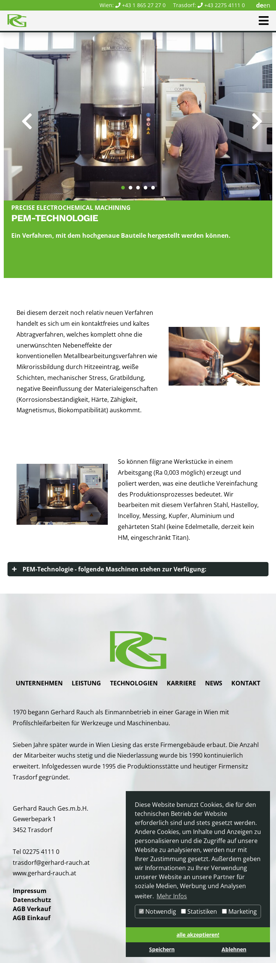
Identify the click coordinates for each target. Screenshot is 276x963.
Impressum (30, 891)
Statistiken (199, 911)
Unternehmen (39, 683)
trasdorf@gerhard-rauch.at (51, 862)
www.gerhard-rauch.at (44, 873)
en (266, 5)
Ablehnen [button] (234, 949)
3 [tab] (138, 184)
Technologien (134, 683)
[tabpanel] (138, 116)
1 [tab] (123, 184)
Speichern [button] (162, 949)
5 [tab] (153, 184)
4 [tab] (145, 184)
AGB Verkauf (32, 909)
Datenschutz (32, 900)
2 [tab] (130, 184)
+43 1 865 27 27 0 (144, 5)
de (259, 5)
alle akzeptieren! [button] (197, 934)
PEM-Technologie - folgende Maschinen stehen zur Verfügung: (115, 569)
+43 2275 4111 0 (224, 5)
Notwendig (157, 911)
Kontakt (245, 683)
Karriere (181, 683)
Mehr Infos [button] (172, 896)
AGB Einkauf (31, 918)
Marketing (239, 911)
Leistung (86, 683)
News (213, 683)
